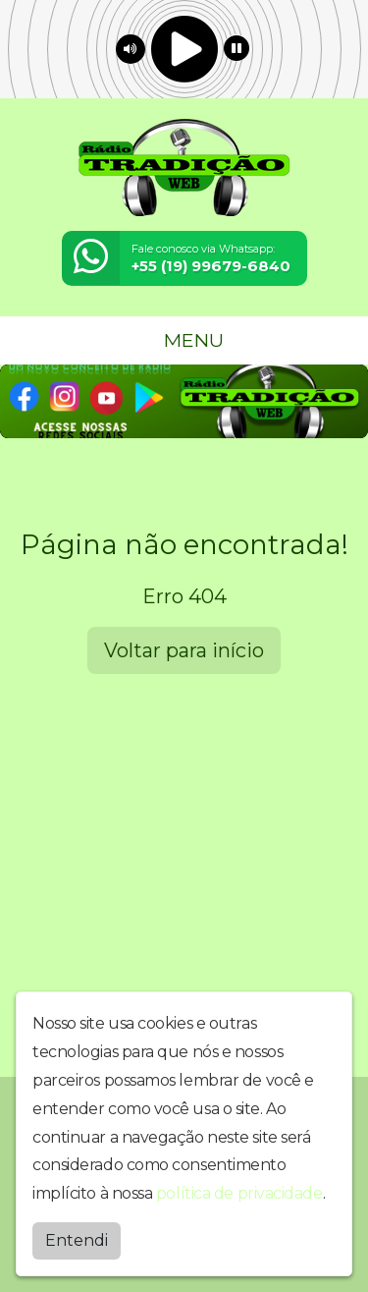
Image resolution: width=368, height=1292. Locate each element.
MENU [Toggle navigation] (184, 340)
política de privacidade (239, 1193)
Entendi (76, 1240)
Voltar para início (184, 650)
